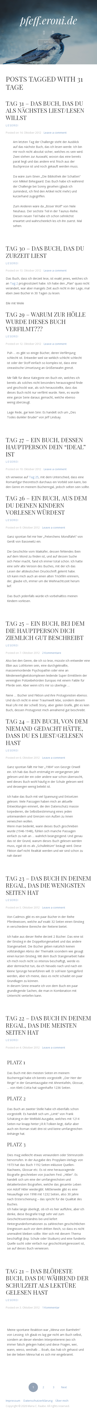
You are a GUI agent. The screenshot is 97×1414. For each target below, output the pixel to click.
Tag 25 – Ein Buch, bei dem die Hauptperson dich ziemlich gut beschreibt (45, 630)
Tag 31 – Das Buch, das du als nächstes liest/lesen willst (45, 110)
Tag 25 (34, 477)
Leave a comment (55, 132)
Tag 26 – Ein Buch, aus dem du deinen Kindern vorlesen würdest (46, 505)
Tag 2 (14, 283)
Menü (48, 42)
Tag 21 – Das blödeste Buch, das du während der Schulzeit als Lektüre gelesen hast (47, 1281)
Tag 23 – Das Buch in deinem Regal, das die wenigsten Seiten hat (48, 885)
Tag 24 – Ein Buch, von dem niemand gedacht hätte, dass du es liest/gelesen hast (47, 732)
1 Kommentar (50, 1307)
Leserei (12, 125)
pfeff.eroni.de (48, 20)
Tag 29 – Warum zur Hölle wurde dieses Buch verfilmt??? (46, 321)
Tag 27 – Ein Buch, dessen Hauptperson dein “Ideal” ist (45, 447)
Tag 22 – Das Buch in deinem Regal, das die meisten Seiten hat (48, 1025)
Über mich (61, 1400)
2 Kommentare (51, 653)
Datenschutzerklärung (37, 1400)
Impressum (13, 1400)
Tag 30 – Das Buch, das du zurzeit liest (45, 251)
